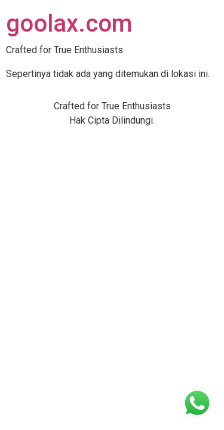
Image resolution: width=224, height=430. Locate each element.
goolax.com (69, 24)
